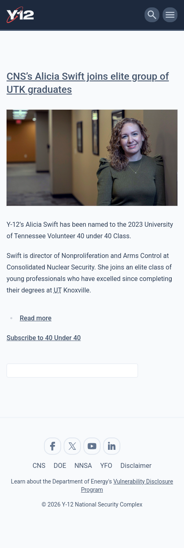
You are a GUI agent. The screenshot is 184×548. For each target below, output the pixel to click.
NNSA (83, 466)
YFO (106, 466)
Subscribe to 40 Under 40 (44, 338)
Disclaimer (135, 466)
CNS (38, 466)
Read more (35, 318)
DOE (60, 466)
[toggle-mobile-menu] (170, 14)
